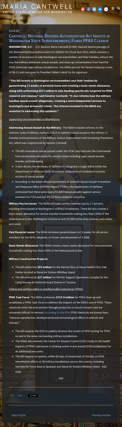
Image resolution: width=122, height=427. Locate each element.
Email (20, 395)
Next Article (19, 415)
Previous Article (101, 415)
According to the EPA (57, 312)
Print (12, 395)
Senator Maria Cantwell (37, 8)
